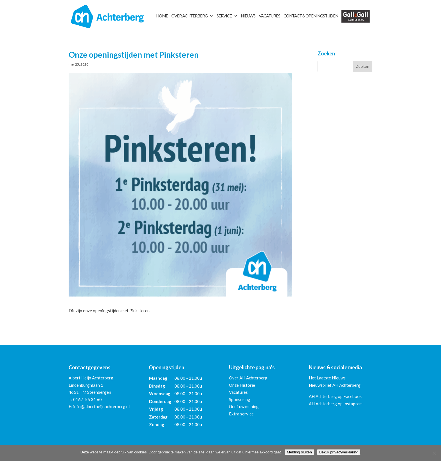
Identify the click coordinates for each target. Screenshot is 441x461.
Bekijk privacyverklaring (338, 452)
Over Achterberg (189, 16)
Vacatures (269, 16)
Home (162, 16)
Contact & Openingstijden (311, 16)
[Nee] (434, 453)
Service (224, 16)
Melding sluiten (299, 452)
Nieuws (248, 16)
